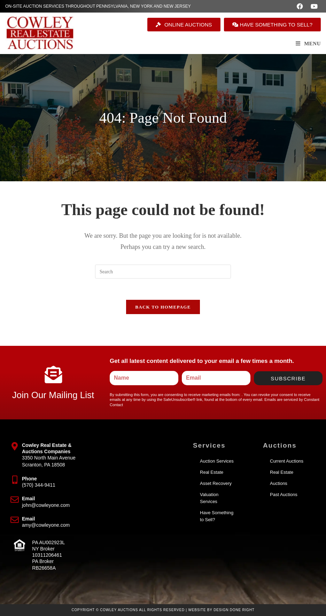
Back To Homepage (163, 307)
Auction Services (217, 461)
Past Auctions (283, 494)
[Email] (14, 499)
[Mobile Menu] (308, 43)
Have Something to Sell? (216, 516)
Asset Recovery (216, 483)
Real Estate (211, 472)
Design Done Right (234, 610)
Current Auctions (286, 461)
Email (28, 498)
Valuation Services (209, 498)
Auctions (278, 483)
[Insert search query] (163, 272)
